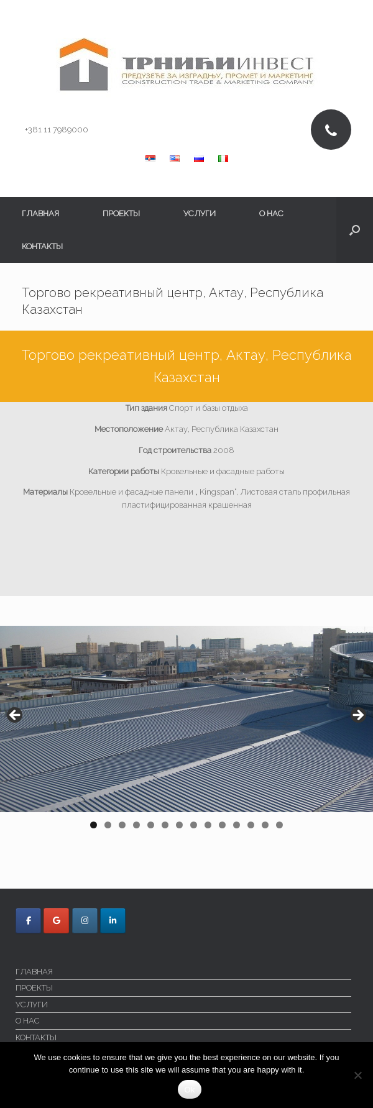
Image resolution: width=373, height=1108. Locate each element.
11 (238, 825)
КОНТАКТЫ (42, 246)
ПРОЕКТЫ (121, 213)
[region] (186, 731)
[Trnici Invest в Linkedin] (113, 920)
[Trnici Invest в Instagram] (85, 920)
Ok (189, 1089)
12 (251, 825)
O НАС (271, 213)
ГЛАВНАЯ (40, 213)
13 (266, 825)
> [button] (357, 716)
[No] (357, 1075)
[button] (354, 230)
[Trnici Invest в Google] (56, 920)
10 (222, 825)
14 (280, 825)
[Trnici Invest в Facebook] (28, 920)
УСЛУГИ (199, 213)
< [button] (15, 716)
